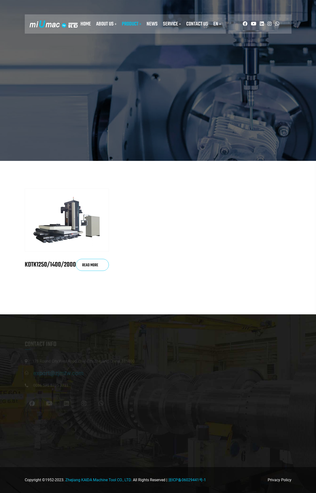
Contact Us (197, 24)
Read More (90, 266)
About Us (106, 24)
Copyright (33, 480)
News (152, 24)
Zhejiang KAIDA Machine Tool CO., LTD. (98, 480)
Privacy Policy (279, 480)
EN (217, 24)
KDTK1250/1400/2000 (50, 265)
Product (131, 24)
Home (86, 24)
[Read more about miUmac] (244, 24)
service (172, 24)
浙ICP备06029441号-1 (187, 480)
